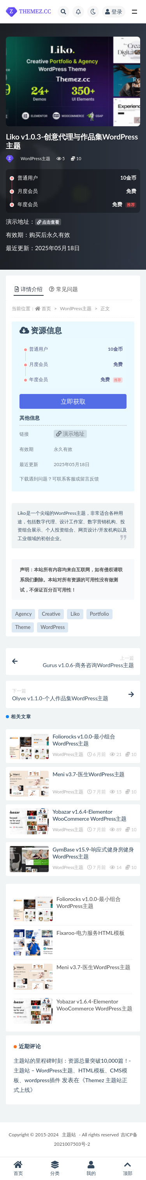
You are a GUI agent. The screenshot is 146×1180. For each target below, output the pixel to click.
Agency (23, 614)
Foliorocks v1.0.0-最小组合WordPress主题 (84, 740)
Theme (22, 627)
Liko (74, 614)
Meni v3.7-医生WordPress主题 (89, 774)
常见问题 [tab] (63, 289)
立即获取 (73, 401)
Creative (51, 614)
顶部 (127, 1168)
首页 (46, 308)
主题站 (69, 1135)
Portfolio (99, 614)
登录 (113, 11)
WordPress (52, 627)
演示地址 (70, 433)
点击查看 (48, 221)
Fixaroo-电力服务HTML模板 (90, 932)
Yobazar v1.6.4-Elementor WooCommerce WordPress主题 (90, 815)
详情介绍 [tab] (28, 289)
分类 (55, 1168)
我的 (91, 1168)
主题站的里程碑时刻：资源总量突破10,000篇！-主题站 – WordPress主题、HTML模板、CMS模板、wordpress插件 (72, 1070)
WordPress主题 (36, 158)
